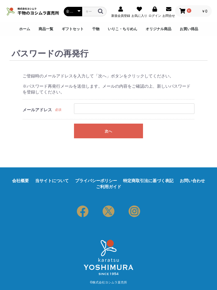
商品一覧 (46, 29)
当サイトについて (52, 180)
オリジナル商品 (158, 29)
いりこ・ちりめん (122, 29)
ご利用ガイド (108, 186)
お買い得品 (189, 29)
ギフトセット (73, 29)
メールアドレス (37, 109)
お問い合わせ (192, 180)
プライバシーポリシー (96, 180)
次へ (108, 131)
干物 (95, 29)
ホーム (24, 29)
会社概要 (20, 180)
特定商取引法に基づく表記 (148, 180)
